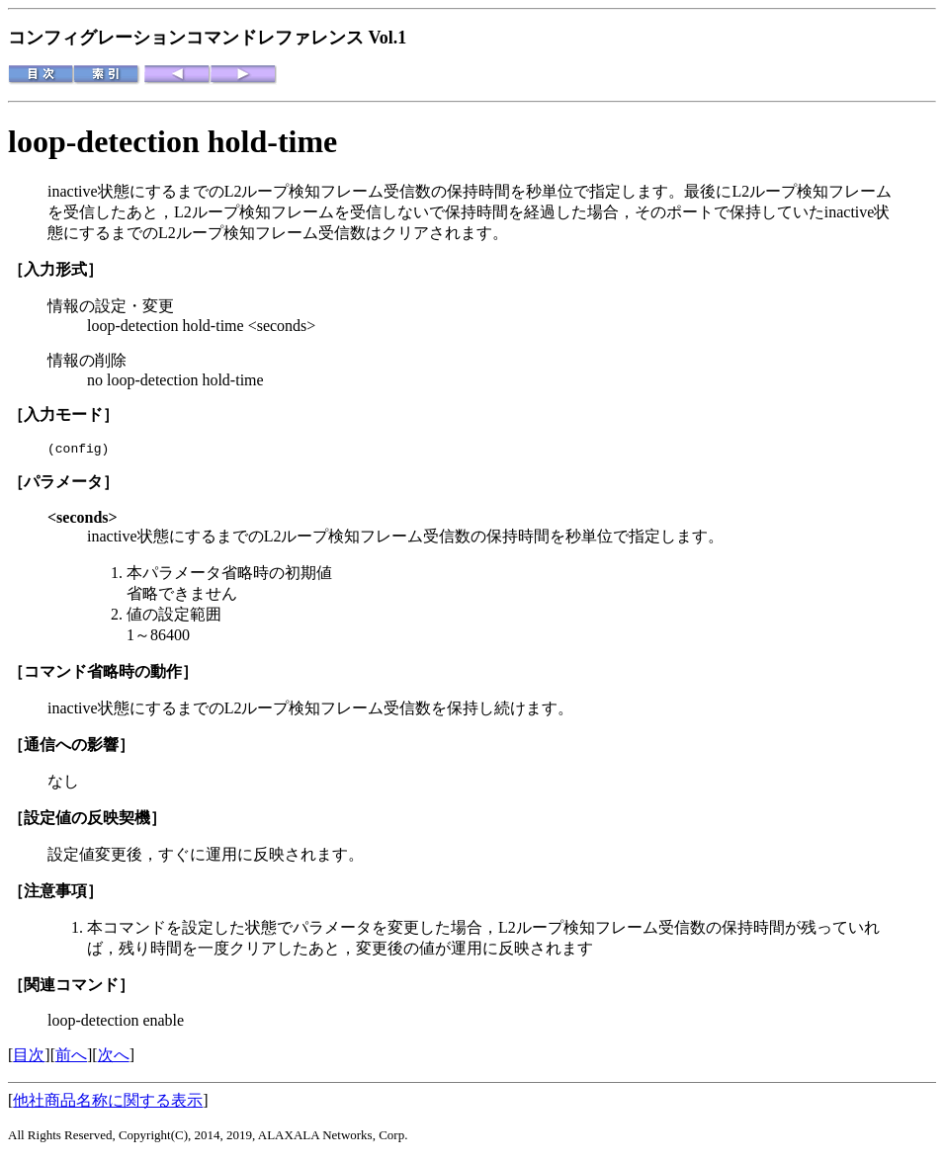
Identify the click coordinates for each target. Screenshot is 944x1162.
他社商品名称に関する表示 (108, 1103)
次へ (113, 1057)
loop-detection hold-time (172, 141)
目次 (28, 1057)
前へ (71, 1057)
